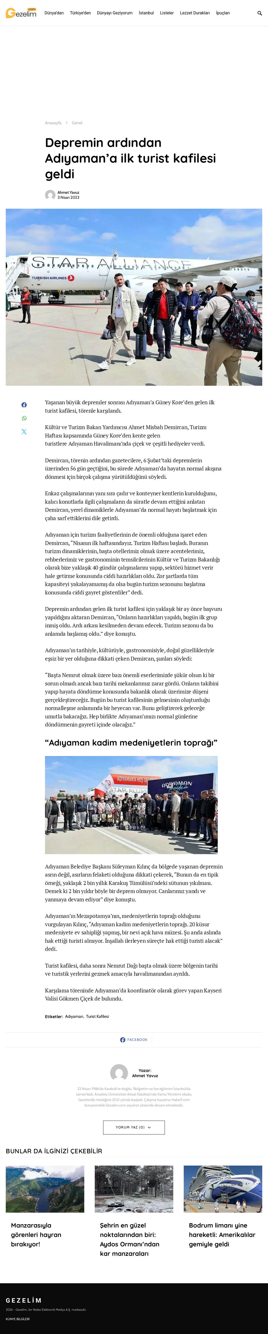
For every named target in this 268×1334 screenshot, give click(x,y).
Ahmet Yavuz (68, 192)
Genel (77, 122)
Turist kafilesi (97, 1016)
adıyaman (74, 1016)
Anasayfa (53, 122)
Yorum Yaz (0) (130, 1127)
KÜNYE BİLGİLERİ (18, 1319)
